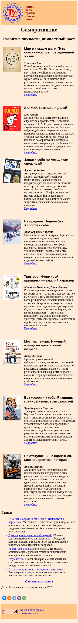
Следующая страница (39, 581)
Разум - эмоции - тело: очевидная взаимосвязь (35, 569)
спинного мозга (28, 613)
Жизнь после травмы (32, 609)
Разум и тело (16, 558)
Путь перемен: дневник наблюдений (30, 535)
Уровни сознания (18, 548)
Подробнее (30, 94)
